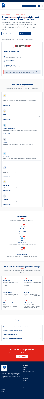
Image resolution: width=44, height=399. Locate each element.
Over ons (3, 389)
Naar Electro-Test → (22, 356)
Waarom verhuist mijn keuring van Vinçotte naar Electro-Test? (16, 326)
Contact (2, 391)
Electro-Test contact (26, 387)
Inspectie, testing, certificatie (6, 385)
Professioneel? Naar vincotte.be (29, 5)
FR (41, 5)
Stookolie (24, 373)
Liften (24, 376)
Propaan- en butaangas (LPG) (28, 371)
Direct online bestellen (24, 33)
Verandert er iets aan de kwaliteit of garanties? (13, 338)
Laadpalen (25, 380)
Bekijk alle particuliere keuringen (9, 33)
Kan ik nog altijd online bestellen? (10, 334)
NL (38, 5)
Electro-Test (17, 374)
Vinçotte (3, 376)
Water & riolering (26, 374)
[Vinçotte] (3, 6)
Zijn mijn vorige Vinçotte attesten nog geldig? (12, 330)
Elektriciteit (25, 367)
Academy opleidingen (5, 387)
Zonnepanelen (25, 378)
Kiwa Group (8, 373)
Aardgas (24, 369)
